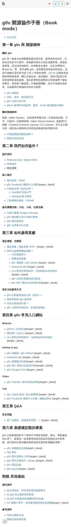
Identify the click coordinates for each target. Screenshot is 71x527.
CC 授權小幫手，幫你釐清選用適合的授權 (29, 503)
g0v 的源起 (13, 93)
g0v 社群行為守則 (16, 101)
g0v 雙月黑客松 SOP (18, 456)
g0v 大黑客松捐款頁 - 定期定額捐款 (26, 307)
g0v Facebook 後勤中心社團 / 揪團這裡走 (29, 398)
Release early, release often (22, 160)
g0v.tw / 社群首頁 (16, 329)
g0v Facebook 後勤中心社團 (22, 184)
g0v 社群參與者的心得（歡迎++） (25, 295)
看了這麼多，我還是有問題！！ (24, 420)
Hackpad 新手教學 (22, 196)
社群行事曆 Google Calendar (22, 213)
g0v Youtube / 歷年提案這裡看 (23, 382)
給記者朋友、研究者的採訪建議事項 (26, 490)
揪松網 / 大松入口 (16, 333)
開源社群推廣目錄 (16, 519)
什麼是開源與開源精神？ (20, 134)
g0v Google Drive (16, 369)
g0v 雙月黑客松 (15, 221)
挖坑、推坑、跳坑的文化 (20, 97)
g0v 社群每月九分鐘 (17, 225)
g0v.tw (52, 73)
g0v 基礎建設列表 (16, 361)
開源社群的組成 (15, 138)
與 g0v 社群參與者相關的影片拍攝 (25, 498)
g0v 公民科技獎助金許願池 (26, 278)
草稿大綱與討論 (15, 515)
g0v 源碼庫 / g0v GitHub (25, 262)
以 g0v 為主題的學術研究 (20, 494)
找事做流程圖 (19, 258)
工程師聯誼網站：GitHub (20, 200)
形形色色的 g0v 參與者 (19, 299)
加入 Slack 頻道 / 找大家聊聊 (22, 394)
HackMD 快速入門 (21, 192)
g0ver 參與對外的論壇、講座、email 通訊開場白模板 (35, 105)
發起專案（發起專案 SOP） (22, 247)
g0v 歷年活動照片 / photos (21, 460)
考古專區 (11, 452)
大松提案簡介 (19, 254)
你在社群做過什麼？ (18, 303)
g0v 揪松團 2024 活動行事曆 (22, 217)
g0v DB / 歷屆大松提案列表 (26, 282)
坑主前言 (11, 37)
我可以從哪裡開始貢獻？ (20, 251)
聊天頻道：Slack (16, 180)
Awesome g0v (19, 267)
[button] (4, 521)
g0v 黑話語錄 (14, 464)
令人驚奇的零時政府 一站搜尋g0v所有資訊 (34, 271)
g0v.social (12, 469)
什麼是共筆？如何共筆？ (20, 188)
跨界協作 (11, 164)
